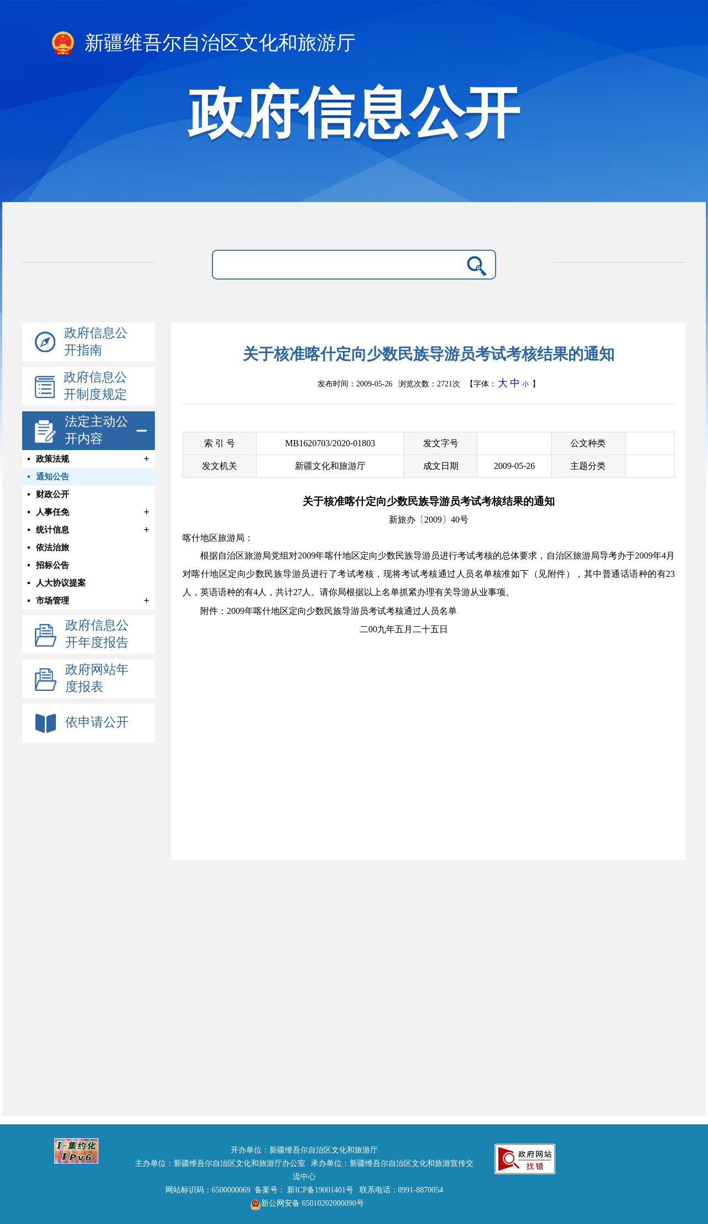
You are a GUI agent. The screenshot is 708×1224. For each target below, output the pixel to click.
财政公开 (52, 494)
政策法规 (52, 459)
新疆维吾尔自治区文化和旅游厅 (203, 43)
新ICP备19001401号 (320, 1190)
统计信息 (52, 529)
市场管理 (52, 600)
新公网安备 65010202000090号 (304, 1203)
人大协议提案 (61, 583)
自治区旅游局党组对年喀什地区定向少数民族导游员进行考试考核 (355, 555)
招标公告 (52, 565)
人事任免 (52, 512)
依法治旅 (52, 547)
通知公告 (52, 476)
